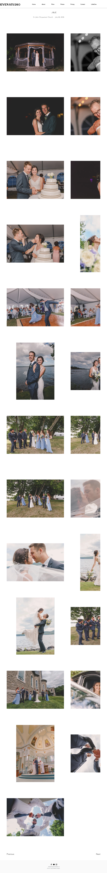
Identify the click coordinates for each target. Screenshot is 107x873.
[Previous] (13, 854)
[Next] (94, 854)
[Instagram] (56, 865)
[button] (43, 4)
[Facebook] (51, 865)
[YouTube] (54, 865)
